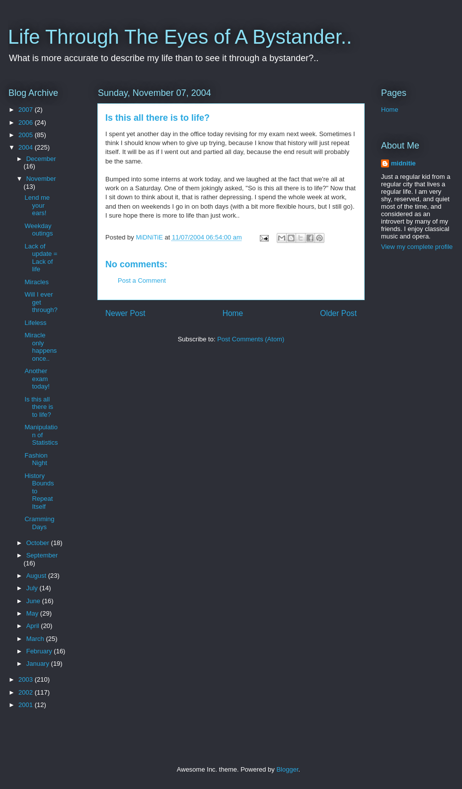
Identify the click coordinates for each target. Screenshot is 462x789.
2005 (26, 135)
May (33, 613)
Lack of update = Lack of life (40, 257)
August (37, 575)
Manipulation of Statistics (41, 434)
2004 (26, 147)
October (38, 543)
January (38, 663)
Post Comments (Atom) (250, 339)
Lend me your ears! (37, 205)
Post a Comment (142, 280)
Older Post (338, 313)
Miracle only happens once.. (40, 346)
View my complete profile (417, 246)
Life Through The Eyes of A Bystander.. (180, 37)
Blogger (287, 769)
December (41, 158)
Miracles (36, 282)
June (34, 601)
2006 (26, 122)
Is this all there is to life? (38, 406)
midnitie (403, 163)
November (41, 178)
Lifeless (35, 322)
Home (233, 313)
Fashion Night (35, 459)
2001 (26, 705)
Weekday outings (38, 229)
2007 (26, 109)
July (33, 588)
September (42, 555)
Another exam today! (36, 378)
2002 (26, 692)
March (36, 638)
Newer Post (125, 313)
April (33, 626)
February (40, 651)
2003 (26, 679)
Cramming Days (39, 523)
